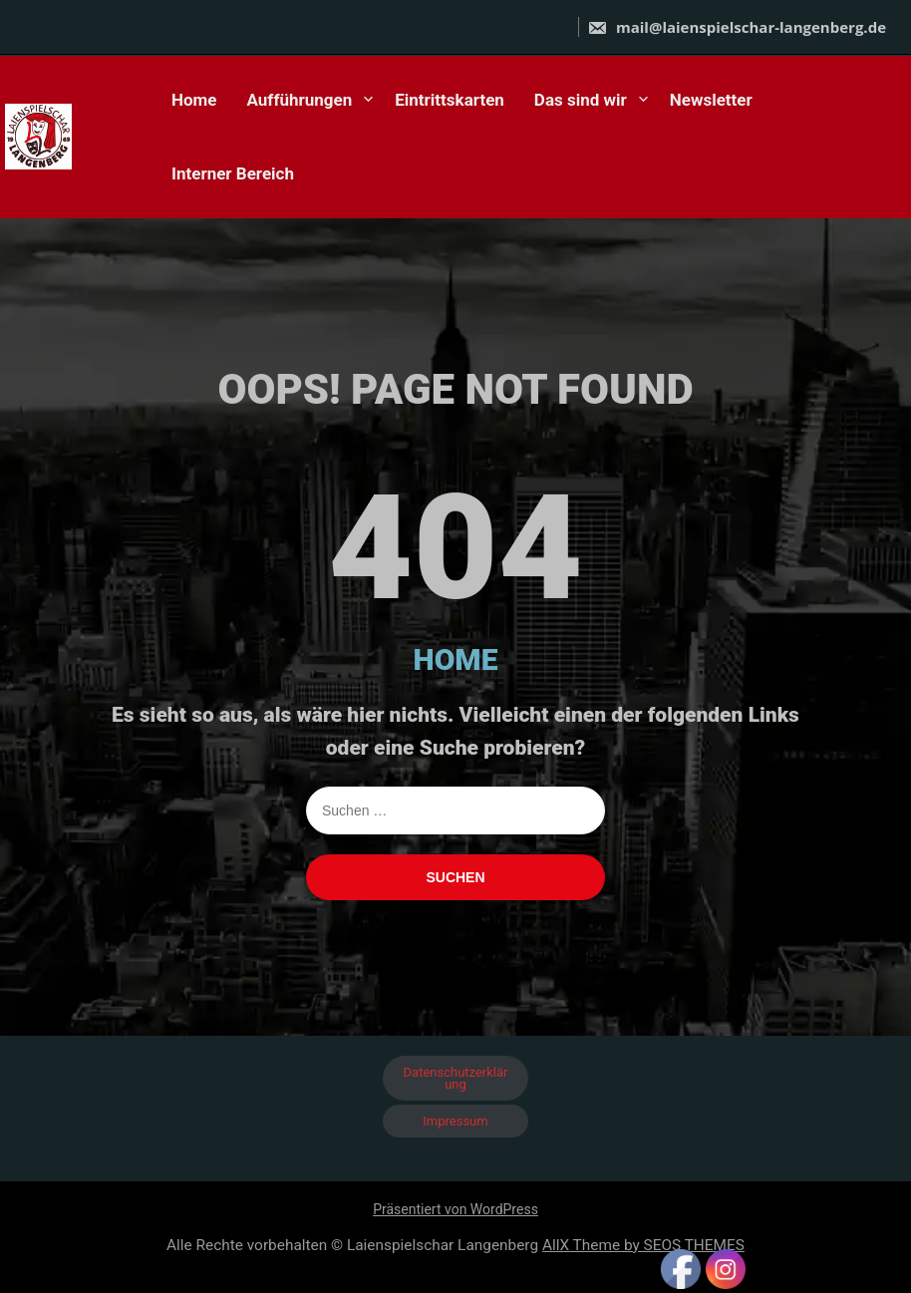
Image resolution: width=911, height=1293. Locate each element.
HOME (456, 659)
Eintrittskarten (449, 100)
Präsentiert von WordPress (455, 1209)
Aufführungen (300, 100)
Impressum (455, 1121)
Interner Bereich (232, 173)
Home (194, 100)
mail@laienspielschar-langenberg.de (736, 27)
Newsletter (711, 100)
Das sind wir (580, 100)
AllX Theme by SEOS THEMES (643, 1245)
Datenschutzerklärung (456, 1078)
